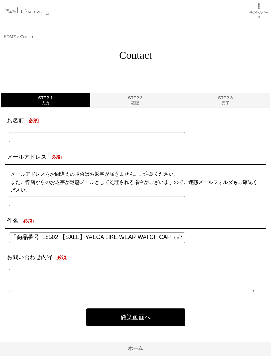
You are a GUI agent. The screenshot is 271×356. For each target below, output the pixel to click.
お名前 (15, 120)
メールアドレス (27, 156)
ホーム (135, 348)
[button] (258, 11)
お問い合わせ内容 (29, 257)
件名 (12, 220)
